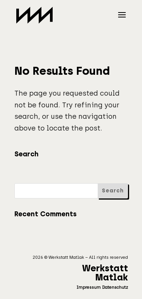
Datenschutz (115, 287)
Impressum (88, 287)
